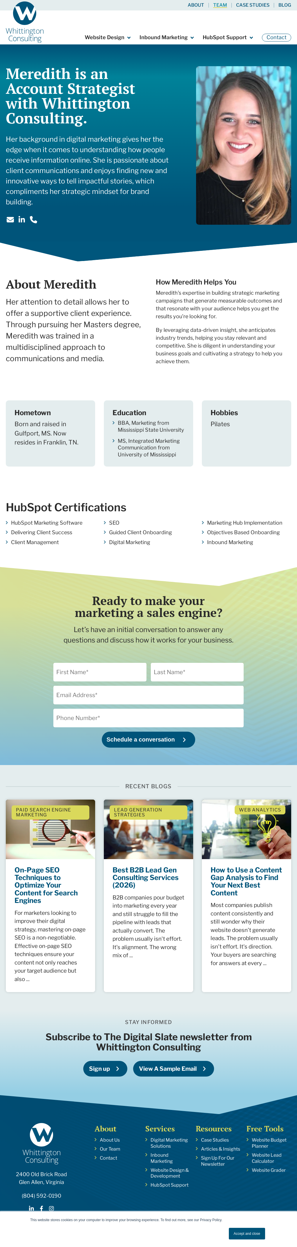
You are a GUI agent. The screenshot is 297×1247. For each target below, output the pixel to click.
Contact (277, 37)
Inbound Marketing (164, 37)
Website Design (104, 37)
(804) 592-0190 (41, 1196)
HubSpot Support (225, 37)
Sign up (99, 1068)
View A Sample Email (168, 1068)
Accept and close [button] (247, 1234)
